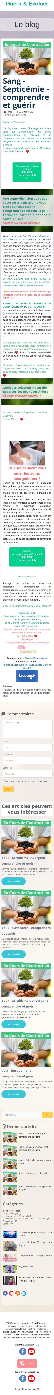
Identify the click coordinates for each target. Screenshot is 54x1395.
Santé (5, 1223)
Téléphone (43, 1329)
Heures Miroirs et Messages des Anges (27, 1246)
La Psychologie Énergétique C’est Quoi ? (27, 1234)
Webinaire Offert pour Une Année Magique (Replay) (27, 1280)
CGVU (23, 1329)
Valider (8, 789)
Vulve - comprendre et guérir (25, 1177)
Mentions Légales (26, 1326)
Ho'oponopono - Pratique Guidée (27, 1258)
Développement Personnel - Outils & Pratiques (25, 1218)
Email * (6, 741)
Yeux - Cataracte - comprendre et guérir (27, 1163)
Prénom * (7, 754)
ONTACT (33, 1329)
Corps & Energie (10, 1213)
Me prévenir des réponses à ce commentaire (25, 781)
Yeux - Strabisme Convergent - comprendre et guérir (26, 1150)
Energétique (8, 1221)
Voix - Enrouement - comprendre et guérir (27, 1190)
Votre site (7, 767)
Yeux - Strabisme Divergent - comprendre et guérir (25, 1137)
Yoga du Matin (18, 1269)
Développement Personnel (15, 1216)
